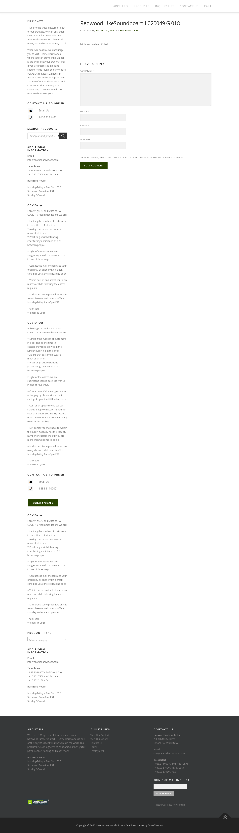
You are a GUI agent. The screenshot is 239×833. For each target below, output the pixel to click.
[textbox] (47, 640)
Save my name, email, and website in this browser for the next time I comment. (133, 157)
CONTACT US (189, 6)
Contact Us (96, 742)
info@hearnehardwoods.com (43, 159)
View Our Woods (99, 738)
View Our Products (100, 735)
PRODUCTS (141, 6)
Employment (97, 750)
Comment (87, 70)
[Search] (63, 136)
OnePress (131, 825)
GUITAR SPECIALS (43, 502)
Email (85, 125)
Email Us (44, 110)
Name (84, 111)
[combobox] (47, 639)
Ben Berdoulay (129, 30)
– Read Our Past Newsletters (169, 804)
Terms (93, 746)
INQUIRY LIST (164, 6)
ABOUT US (120, 6)
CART (208, 6)
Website (85, 139)
